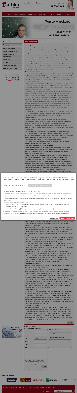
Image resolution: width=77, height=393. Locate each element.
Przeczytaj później (54, 218)
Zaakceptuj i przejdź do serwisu (67, 218)
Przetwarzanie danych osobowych (40, 185)
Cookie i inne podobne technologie (15, 185)
